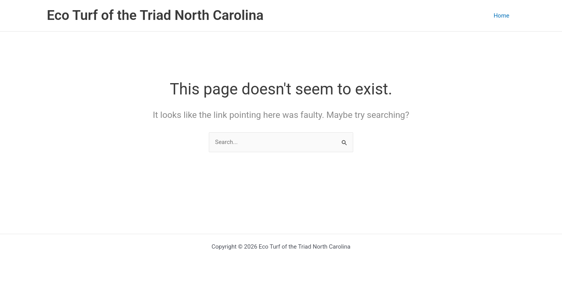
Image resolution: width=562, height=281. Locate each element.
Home (501, 15)
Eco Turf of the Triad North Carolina (155, 15)
